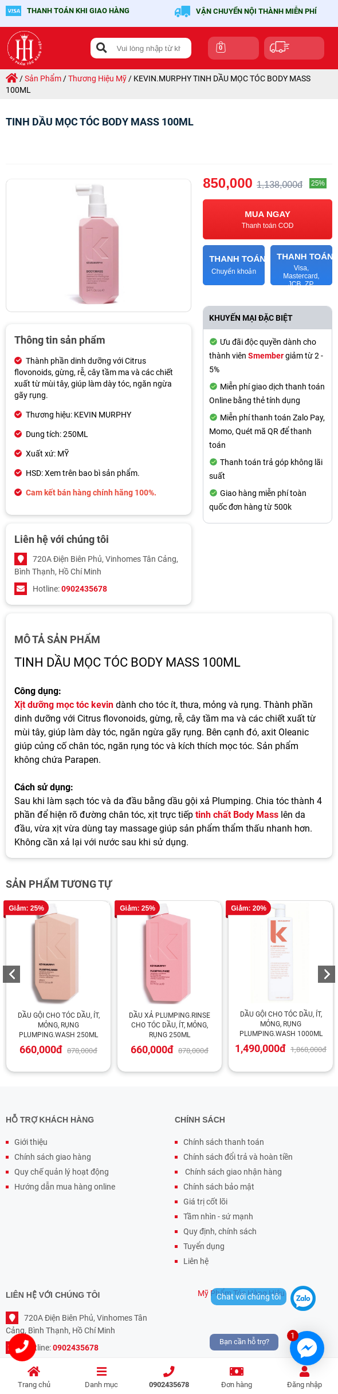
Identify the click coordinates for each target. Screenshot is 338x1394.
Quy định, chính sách (220, 1231)
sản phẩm (43, 78)
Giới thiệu (31, 1142)
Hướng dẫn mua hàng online (64, 1186)
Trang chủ (33, 1377)
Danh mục (101, 1377)
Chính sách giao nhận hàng (232, 1171)
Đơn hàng (236, 1377)
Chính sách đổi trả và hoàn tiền (238, 1156)
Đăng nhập (304, 1377)
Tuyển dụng (204, 1246)
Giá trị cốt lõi (205, 1201)
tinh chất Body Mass (236, 814)
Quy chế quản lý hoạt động (61, 1171)
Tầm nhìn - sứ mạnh (218, 1216)
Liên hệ (196, 1261)
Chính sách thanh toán (223, 1142)
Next (326, 974)
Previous (11, 974)
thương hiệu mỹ (97, 78)
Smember (266, 355)
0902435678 (169, 1377)
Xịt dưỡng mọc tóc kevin (63, 704)
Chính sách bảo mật (218, 1186)
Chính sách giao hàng (52, 1156)
